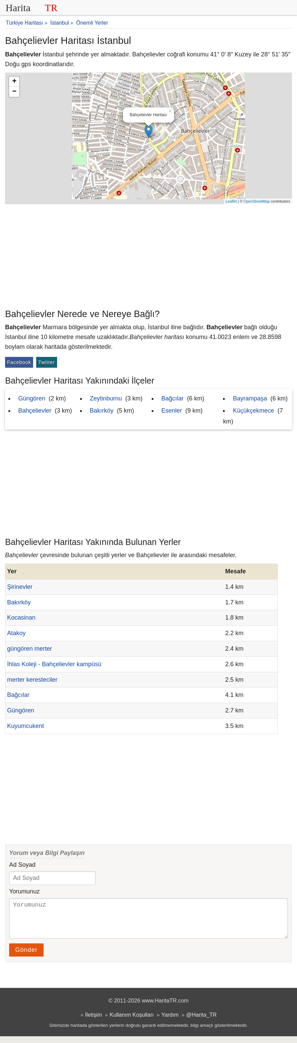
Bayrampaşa (250, 398)
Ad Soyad (22, 864)
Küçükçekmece (253, 410)
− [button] (14, 92)
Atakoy (16, 633)
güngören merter (29, 648)
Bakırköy (102, 410)
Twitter (46, 362)
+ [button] (14, 82)
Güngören (31, 398)
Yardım (170, 1021)
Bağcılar (173, 398)
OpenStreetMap (257, 201)
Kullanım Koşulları (132, 1021)
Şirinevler (19, 586)
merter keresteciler (32, 679)
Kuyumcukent (25, 726)
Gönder (26, 956)
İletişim (93, 1021)
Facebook (19, 362)
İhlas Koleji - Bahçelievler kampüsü (54, 664)
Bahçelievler (34, 410)
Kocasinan (21, 617)
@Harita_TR (201, 1021)
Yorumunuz (24, 891)
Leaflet (231, 201)
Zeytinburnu (106, 398)
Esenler (172, 410)
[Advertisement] (148, 255)
